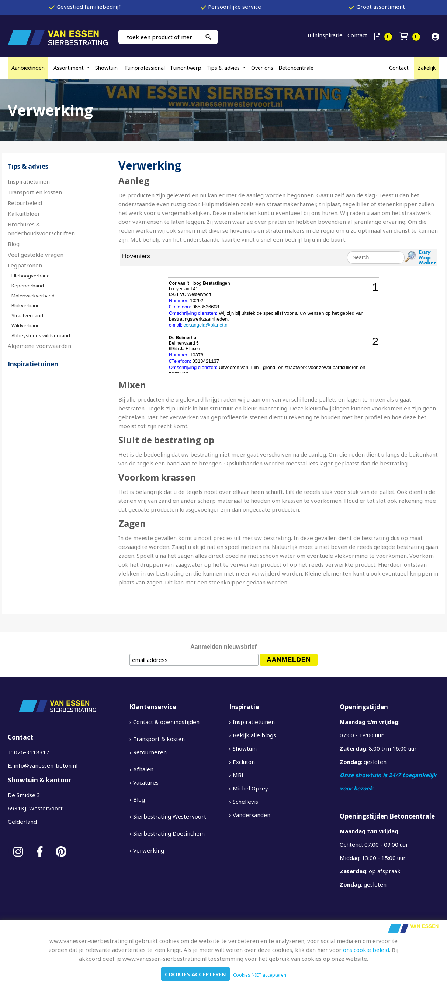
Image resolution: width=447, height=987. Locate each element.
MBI (238, 775)
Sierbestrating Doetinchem (169, 833)
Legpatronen (25, 265)
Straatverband (27, 315)
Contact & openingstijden (166, 721)
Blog (14, 243)
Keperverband (27, 285)
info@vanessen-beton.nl (45, 765)
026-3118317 (31, 752)
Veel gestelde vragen (35, 254)
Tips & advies (223, 67)
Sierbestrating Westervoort (169, 816)
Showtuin (107, 67)
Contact (357, 35)
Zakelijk (426, 67)
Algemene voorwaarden (39, 345)
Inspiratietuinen (29, 181)
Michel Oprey (250, 788)
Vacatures (146, 782)
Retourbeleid (25, 202)
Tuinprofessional (144, 67)
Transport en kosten (35, 192)
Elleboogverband (30, 275)
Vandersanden (251, 815)
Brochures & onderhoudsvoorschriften (41, 229)
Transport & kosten (159, 738)
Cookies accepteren (195, 974)
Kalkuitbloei (24, 213)
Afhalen (143, 769)
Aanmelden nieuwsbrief (223, 646)
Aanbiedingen (28, 67)
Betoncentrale (295, 67)
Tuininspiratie (324, 35)
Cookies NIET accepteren (259, 975)
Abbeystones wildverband (40, 335)
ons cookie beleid (366, 949)
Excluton (244, 761)
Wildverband (25, 325)
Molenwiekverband (33, 295)
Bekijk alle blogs (254, 735)
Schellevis (245, 801)
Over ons (262, 67)
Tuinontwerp (185, 67)
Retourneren (150, 752)
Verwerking (148, 850)
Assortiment (68, 67)
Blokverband (25, 305)
